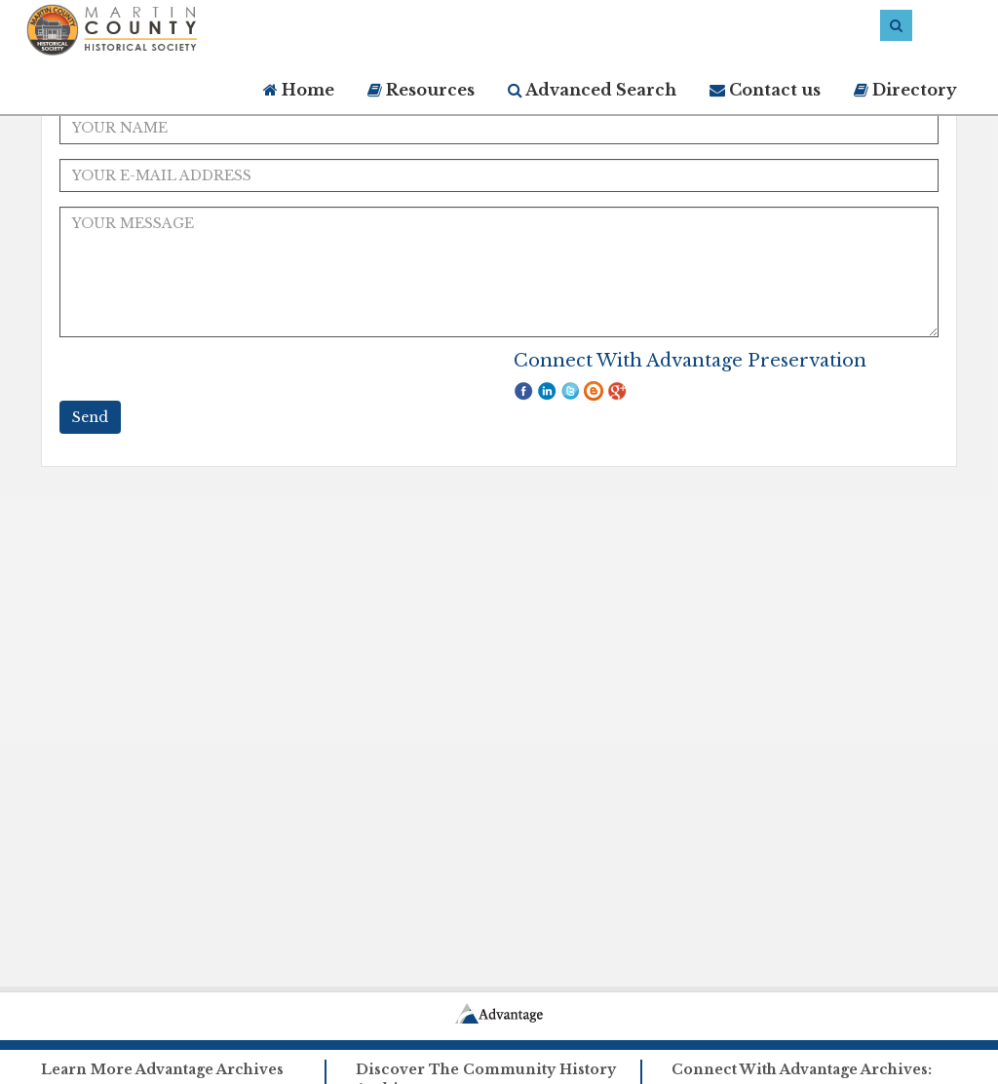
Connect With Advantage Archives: (802, 1069)
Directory (905, 89)
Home (298, 89)
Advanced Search (592, 89)
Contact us (765, 89)
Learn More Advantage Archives (162, 1069)
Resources (421, 89)
